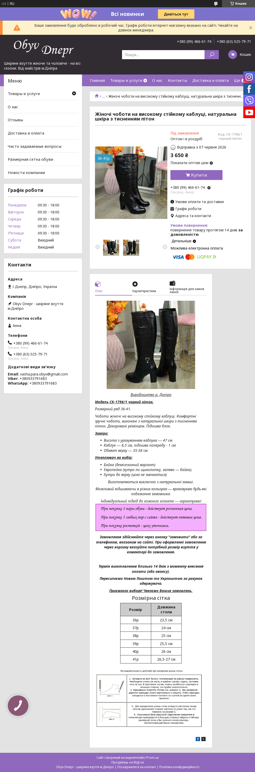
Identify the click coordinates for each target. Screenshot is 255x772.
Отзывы (15, 119)
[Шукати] (212, 54)
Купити (199, 175)
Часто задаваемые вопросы (34, 146)
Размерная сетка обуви (30, 159)
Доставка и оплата (210, 80)
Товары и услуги (126, 80)
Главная (97, 80)
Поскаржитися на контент (136, 767)
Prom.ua (152, 757)
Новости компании (26, 172)
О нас (157, 80)
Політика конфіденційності (179, 767)
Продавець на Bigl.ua (127, 762)
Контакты (177, 80)
